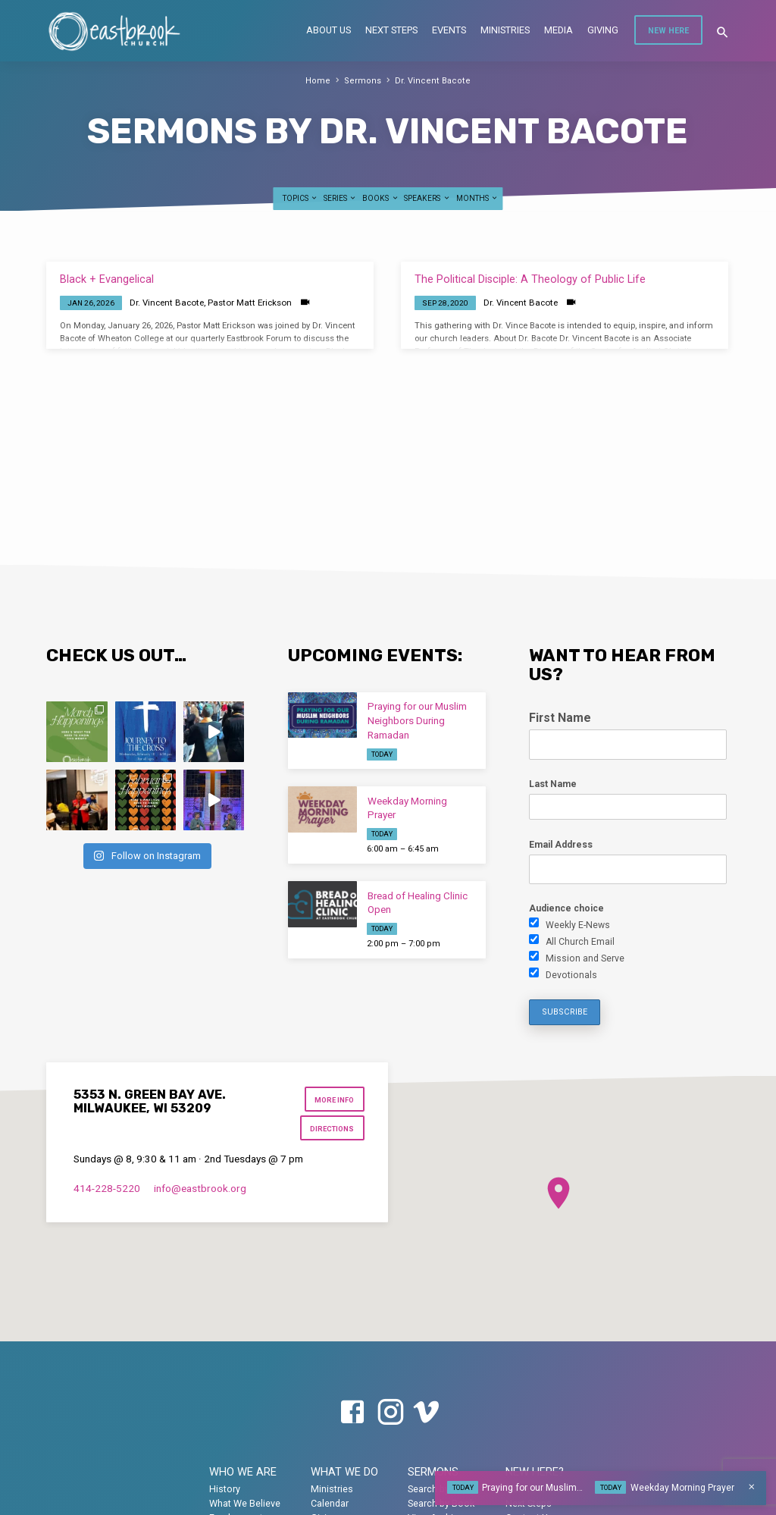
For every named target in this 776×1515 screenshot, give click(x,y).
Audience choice (566, 908)
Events (449, 30)
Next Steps (391, 30)
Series (340, 198)
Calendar (330, 1503)
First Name (560, 717)
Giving (602, 30)
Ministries (505, 30)
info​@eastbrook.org (200, 1188)
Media (558, 30)
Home (321, 81)
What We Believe (244, 1503)
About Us (328, 30)
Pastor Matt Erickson (250, 302)
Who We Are (243, 1472)
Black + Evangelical (107, 279)
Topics (300, 198)
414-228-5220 (107, 1188)
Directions (333, 1128)
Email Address (561, 844)
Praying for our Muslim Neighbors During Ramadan (417, 721)
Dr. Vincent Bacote (431, 81)
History (224, 1489)
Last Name (553, 784)
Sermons (364, 81)
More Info (335, 1100)
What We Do (344, 1472)
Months (477, 198)
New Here (668, 31)
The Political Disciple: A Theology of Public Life (530, 279)
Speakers (427, 198)
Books (380, 198)
